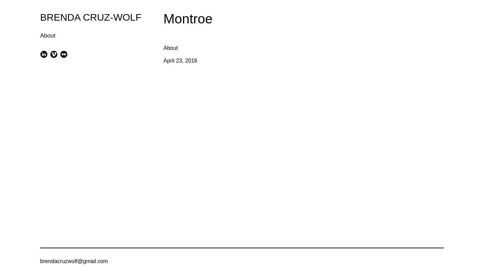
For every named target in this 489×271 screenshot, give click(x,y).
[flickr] (64, 54)
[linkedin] (43, 54)
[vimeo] (53, 54)
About (47, 35)
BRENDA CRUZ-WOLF (90, 17)
